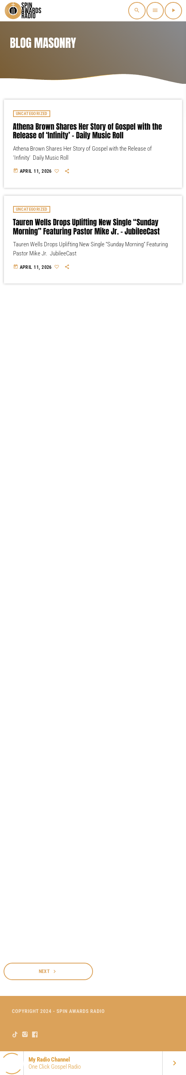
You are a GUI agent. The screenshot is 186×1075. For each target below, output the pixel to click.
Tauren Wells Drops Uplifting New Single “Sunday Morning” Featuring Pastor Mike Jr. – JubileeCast (86, 227)
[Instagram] (25, 1034)
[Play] (173, 10)
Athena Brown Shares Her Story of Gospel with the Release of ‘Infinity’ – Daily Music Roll (87, 131)
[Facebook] (35, 1034)
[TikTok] (15, 1034)
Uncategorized (31, 113)
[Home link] (24, 11)
